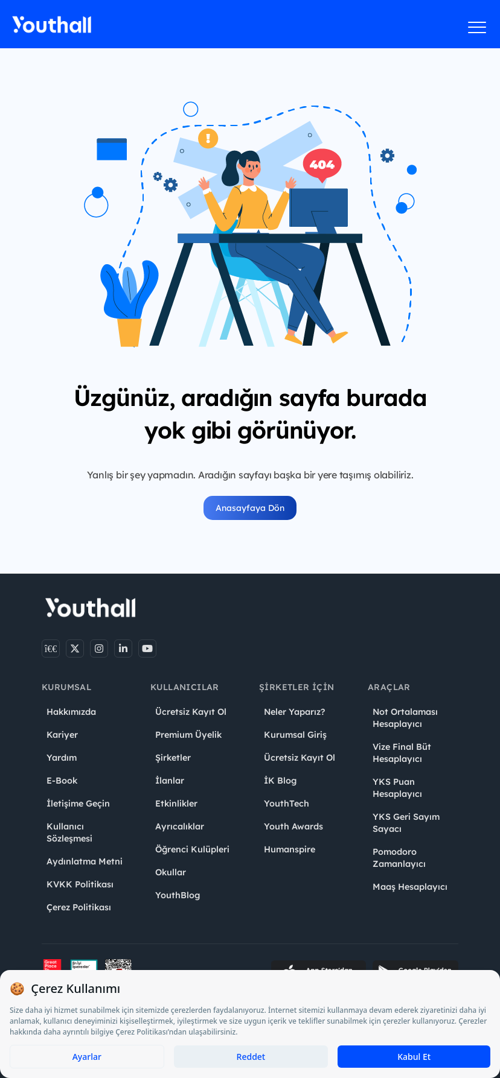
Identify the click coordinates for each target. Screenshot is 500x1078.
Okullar (170, 872)
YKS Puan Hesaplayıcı (397, 787)
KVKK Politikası (80, 884)
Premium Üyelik (188, 734)
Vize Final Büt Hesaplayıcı (402, 752)
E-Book (61, 780)
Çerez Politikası (78, 907)
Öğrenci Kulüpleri (192, 849)
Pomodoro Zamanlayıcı (399, 857)
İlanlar (169, 780)
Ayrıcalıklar (179, 826)
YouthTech (286, 803)
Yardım (61, 757)
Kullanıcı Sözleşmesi (69, 832)
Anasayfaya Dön (250, 508)
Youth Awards (293, 826)
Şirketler (173, 757)
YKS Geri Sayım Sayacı (406, 822)
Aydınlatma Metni (84, 861)
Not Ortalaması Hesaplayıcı (405, 717)
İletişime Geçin (78, 803)
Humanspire (289, 849)
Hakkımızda (71, 711)
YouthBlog (177, 895)
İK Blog (280, 780)
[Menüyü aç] (477, 27)
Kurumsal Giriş (295, 734)
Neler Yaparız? (294, 711)
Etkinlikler (176, 803)
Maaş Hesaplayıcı (410, 886)
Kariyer (62, 734)
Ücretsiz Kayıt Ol (190, 711)
